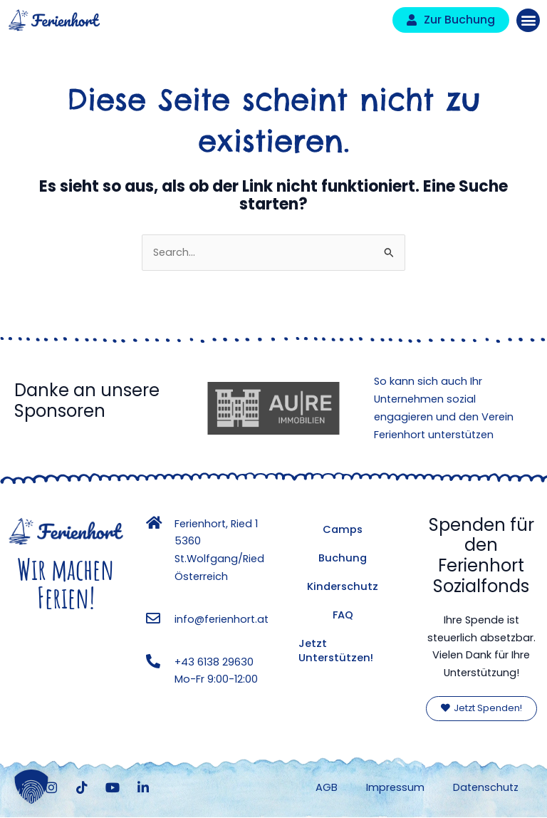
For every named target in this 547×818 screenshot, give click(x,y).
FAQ (343, 615)
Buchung (342, 558)
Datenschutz (486, 787)
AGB (327, 787)
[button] (528, 20)
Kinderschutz (342, 586)
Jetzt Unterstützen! (335, 650)
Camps (343, 529)
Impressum (395, 787)
